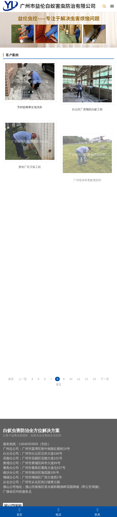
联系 (97, 511)
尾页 (58, 384)
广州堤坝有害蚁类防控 (87, 200)
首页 (19, 511)
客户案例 (12, 55)
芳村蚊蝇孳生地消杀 (29, 109)
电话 (58, 511)
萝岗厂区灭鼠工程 (30, 178)
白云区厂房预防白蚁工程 (87, 115)
